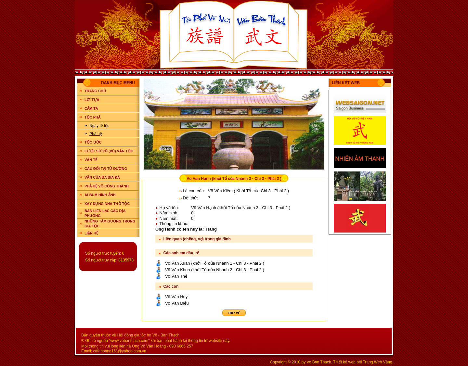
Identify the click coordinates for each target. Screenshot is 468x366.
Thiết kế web (344, 362)
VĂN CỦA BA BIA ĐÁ (102, 177)
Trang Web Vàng (377, 362)
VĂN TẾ (90, 160)
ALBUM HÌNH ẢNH (100, 195)
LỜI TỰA (91, 100)
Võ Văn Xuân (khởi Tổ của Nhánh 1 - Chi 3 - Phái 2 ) (214, 263)
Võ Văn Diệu (177, 303)
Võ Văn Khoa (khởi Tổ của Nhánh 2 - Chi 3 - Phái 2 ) (214, 269)
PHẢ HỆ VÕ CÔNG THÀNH (106, 186)
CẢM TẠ (91, 108)
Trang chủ (95, 91)
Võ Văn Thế (176, 276)
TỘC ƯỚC (93, 142)
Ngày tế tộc (99, 125)
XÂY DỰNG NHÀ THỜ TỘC (107, 204)
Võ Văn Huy (176, 296)
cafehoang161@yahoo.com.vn (119, 351)
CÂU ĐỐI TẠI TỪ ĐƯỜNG (105, 168)
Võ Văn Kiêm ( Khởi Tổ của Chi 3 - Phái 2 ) (248, 190)
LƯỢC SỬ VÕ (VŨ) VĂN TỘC (108, 151)
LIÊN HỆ (91, 233)
